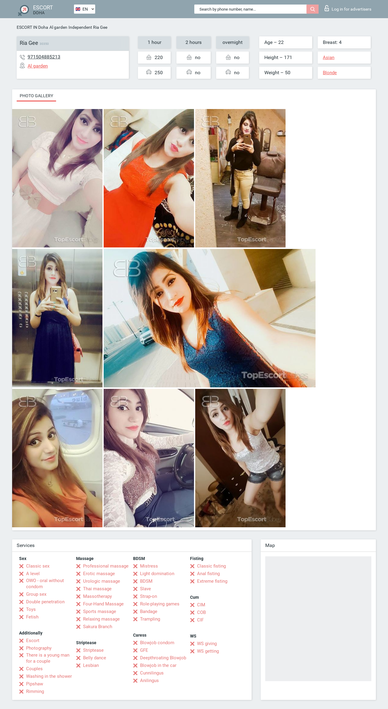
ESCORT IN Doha (32, 27)
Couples (34, 668)
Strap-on (148, 596)
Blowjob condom (157, 642)
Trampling (150, 619)
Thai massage (97, 588)
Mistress (149, 566)
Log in (348, 8)
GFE (144, 650)
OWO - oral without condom (45, 583)
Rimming (35, 691)
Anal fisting (208, 573)
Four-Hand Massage (103, 604)
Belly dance (94, 658)
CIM (201, 605)
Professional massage (106, 566)
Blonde (330, 72)
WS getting (208, 651)
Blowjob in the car (158, 665)
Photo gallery (36, 95)
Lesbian (91, 665)
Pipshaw (34, 684)
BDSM (146, 581)
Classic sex (37, 566)
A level (33, 573)
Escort (32, 640)
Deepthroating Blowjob (163, 658)
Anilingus (149, 680)
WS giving (207, 643)
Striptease (93, 650)
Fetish (32, 617)
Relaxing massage (101, 619)
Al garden (58, 27)
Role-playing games (159, 604)
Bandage (148, 611)
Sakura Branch (97, 626)
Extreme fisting (212, 581)
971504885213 (44, 57)
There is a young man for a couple (47, 658)
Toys (31, 609)
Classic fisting (211, 566)
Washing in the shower (49, 676)
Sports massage (99, 611)
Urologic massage (101, 581)
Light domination (157, 573)
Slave (145, 588)
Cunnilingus (152, 673)
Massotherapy (97, 596)
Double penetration (45, 602)
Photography (39, 648)
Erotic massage (99, 573)
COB (201, 612)
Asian (328, 57)
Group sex (36, 594)
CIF (200, 620)
